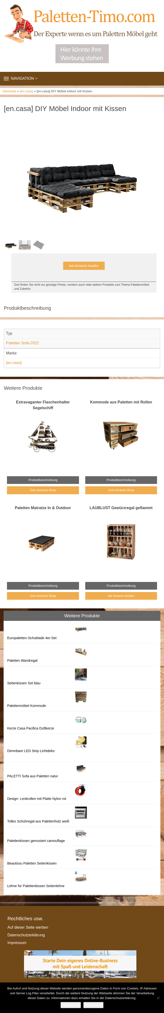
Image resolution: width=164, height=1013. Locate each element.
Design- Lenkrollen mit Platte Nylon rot (36, 799)
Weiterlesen (93, 1005)
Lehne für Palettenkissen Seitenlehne (35, 886)
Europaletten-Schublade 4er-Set (32, 638)
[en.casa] (26, 91)
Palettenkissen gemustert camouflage (36, 841)
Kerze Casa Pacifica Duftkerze (30, 728)
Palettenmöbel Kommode (26, 706)
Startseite (9, 91)
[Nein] (158, 997)
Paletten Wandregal (22, 660)
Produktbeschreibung (42, 480)
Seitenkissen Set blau (23, 683)
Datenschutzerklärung (26, 935)
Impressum (16, 943)
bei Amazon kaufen (83, 266)
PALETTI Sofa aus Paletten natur (32, 776)
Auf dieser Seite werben (27, 927)
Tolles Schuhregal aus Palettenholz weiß (38, 821)
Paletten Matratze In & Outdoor (43, 508)
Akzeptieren (70, 1005)
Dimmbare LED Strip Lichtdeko (31, 751)
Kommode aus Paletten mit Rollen (121, 402)
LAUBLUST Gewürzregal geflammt (121, 508)
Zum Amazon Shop (43, 490)
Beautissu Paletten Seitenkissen (32, 863)
